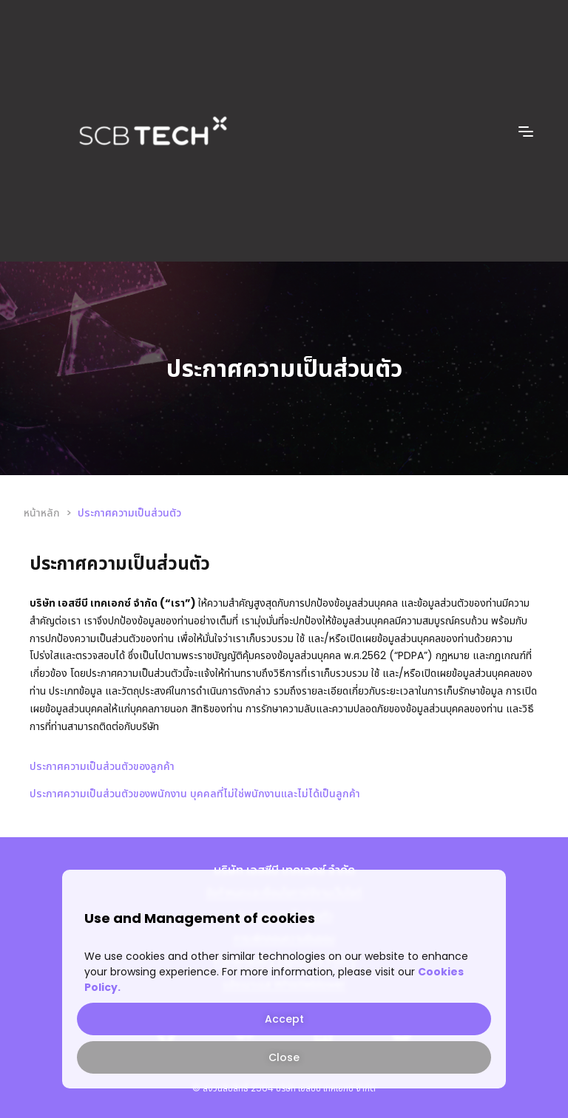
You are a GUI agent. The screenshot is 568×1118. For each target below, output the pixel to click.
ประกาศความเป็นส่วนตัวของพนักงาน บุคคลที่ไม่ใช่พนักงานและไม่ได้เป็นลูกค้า (195, 793)
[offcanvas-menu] (525, 131)
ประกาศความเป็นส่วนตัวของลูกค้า (102, 766)
